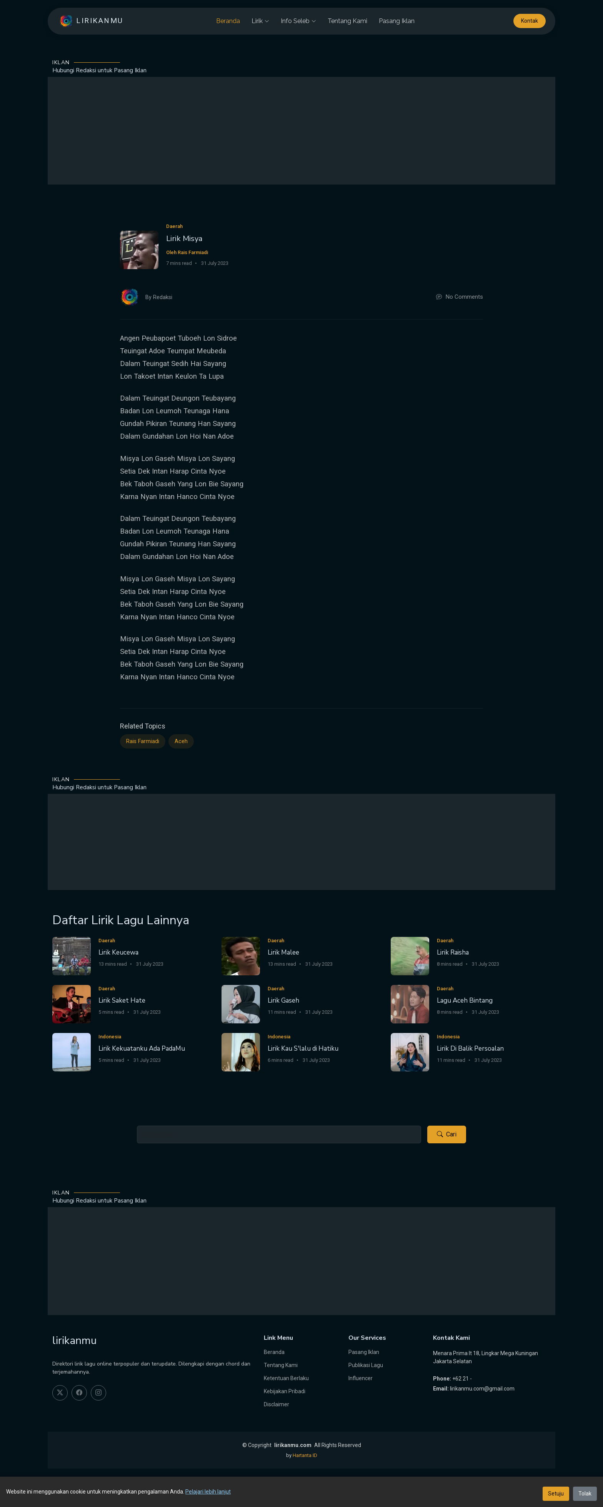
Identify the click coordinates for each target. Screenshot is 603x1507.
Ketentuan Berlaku (286, 1378)
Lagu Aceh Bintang (465, 1000)
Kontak (529, 21)
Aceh (181, 741)
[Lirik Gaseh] (241, 1003)
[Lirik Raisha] (410, 955)
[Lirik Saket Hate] (71, 1003)
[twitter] (60, 1393)
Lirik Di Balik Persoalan (470, 1048)
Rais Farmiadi (142, 741)
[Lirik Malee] (241, 955)
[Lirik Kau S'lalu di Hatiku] (241, 1051)
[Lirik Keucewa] (71, 955)
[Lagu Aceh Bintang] (410, 1003)
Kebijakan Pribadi (284, 1391)
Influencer (360, 1378)
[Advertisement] (301, 131)
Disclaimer (276, 1404)
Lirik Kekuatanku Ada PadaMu (141, 1048)
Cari (446, 1134)
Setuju (556, 1493)
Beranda (228, 21)
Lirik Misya (184, 238)
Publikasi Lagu (365, 1365)
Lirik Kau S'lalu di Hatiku (303, 1048)
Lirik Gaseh (283, 1000)
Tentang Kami (347, 21)
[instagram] (98, 1393)
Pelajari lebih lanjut (208, 1492)
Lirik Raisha (453, 952)
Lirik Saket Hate (121, 1000)
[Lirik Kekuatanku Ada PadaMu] (71, 1051)
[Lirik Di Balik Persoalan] (410, 1051)
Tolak (584, 1493)
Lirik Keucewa (118, 952)
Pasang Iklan (397, 21)
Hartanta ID (305, 1455)
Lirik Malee (283, 952)
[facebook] (79, 1393)
